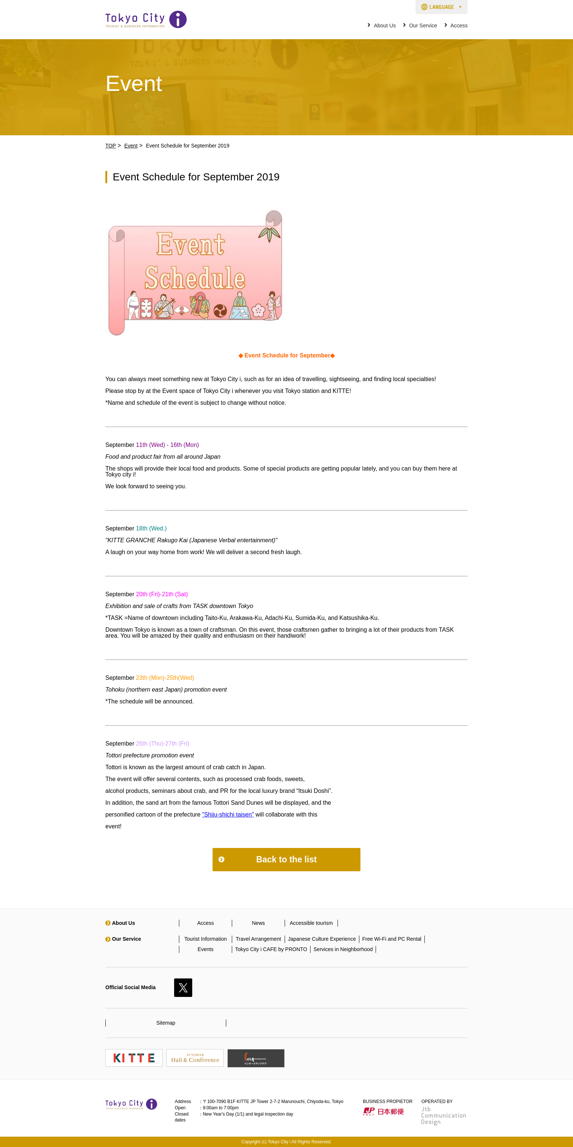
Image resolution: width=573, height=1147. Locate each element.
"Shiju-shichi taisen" (228, 814)
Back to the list (286, 859)
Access (459, 25)
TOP (110, 146)
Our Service (423, 25)
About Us (385, 25)
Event (131, 146)
